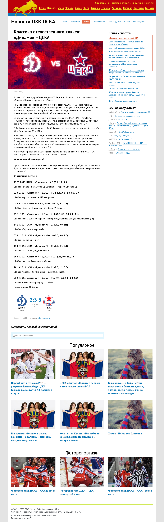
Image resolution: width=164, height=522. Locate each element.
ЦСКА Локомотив (126, 132)
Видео (78, 8)
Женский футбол (99, 21)
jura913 (112, 119)
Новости (51, 8)
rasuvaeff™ (28, 518)
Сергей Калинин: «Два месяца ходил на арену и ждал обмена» (126, 43)
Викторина (51, 515)
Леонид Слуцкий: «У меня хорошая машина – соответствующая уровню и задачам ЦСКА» (129, 126)
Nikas (111, 153)
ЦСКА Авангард (123, 153)
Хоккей (86, 21)
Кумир (42, 8)
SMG (110, 116)
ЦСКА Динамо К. (125, 139)
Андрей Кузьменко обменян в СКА (123, 88)
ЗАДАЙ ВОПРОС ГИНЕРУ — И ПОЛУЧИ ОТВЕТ (128, 144)
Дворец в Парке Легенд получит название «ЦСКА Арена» (127, 77)
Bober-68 (112, 132)
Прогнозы (138, 8)
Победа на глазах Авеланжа (127, 116)
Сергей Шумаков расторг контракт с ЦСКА (127, 48)
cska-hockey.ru (43, 318)
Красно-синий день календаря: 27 (135, 112)
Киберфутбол (139, 21)
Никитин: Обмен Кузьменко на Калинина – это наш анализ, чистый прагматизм (127, 56)
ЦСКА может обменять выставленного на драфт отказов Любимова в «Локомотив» (126, 71)
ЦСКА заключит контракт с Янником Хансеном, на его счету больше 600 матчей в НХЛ (127, 95)
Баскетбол (75, 21)
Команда (95, 8)
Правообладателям (37, 515)
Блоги (61, 8)
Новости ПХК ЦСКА (33, 21)
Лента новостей (120, 33)
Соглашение (23, 515)
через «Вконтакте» (146, 3)
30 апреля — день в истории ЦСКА (123, 38)
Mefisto (112, 149)
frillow (111, 123)
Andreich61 (113, 112)
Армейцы (117, 8)
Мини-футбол (115, 21)
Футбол (65, 21)
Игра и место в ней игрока (129, 149)
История (127, 8)
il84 (110, 135)
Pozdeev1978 (114, 143)
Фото (86, 8)
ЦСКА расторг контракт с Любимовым (125, 51)
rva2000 (112, 139)
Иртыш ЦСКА (123, 119)
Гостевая (149, 8)
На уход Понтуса (121, 135)
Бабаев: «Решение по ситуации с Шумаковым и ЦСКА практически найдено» (123, 64)
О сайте (14, 515)
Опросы (69, 8)
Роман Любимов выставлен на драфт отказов (125, 83)
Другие (127, 21)
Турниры (105, 8)
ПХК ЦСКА (22, 92)
